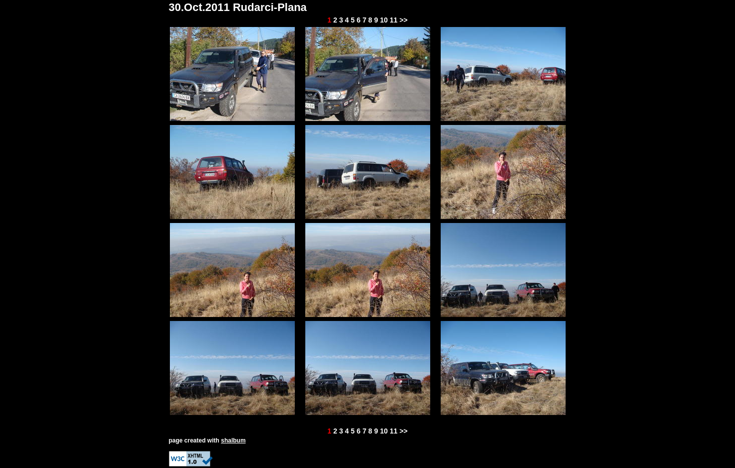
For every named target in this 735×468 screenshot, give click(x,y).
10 (384, 20)
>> (403, 20)
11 (394, 20)
